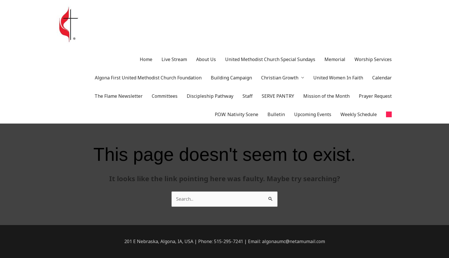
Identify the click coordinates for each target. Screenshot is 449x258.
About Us (206, 59)
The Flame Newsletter (118, 96)
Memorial (334, 59)
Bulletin (276, 114)
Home (146, 59)
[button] (389, 114)
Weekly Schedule (358, 114)
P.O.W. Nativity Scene (236, 114)
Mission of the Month (326, 96)
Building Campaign (231, 78)
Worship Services (373, 59)
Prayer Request (375, 96)
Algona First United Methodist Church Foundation (148, 78)
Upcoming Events (312, 114)
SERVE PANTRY (278, 96)
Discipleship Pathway (210, 96)
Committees (165, 96)
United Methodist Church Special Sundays (270, 59)
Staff (248, 96)
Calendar (382, 78)
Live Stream (174, 59)
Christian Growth (279, 78)
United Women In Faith (338, 78)
